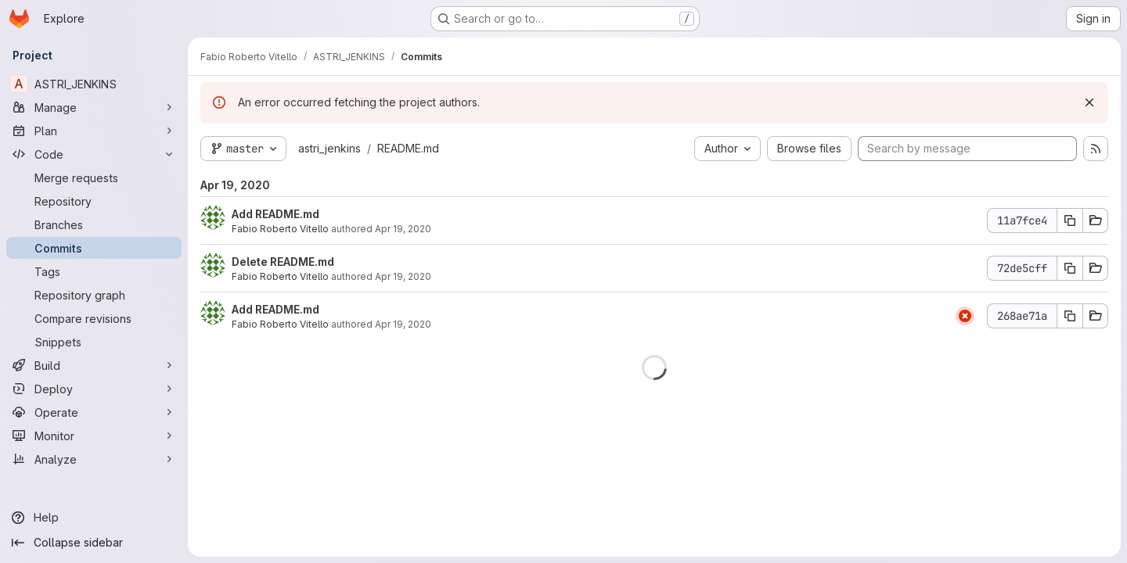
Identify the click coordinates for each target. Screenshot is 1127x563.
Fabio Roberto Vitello (280, 229)
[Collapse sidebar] (94, 543)
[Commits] (94, 248)
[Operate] (94, 412)
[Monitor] (94, 435)
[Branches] (94, 224)
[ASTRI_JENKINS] (94, 84)
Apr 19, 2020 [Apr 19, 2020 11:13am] (403, 324)
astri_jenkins (329, 148)
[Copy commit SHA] (1069, 220)
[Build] (94, 365)
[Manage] (94, 107)
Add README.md (275, 214)
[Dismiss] (1089, 102)
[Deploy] (94, 389)
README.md (408, 148)
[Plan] (94, 131)
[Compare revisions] (94, 318)
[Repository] (94, 201)
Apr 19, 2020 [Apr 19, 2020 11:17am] (403, 276)
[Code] (94, 154)
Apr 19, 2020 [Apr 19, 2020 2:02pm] (403, 229)
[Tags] (94, 271)
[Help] (94, 518)
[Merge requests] (94, 177)
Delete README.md (283, 261)
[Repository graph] (94, 295)
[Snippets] (94, 342)
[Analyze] (94, 459)
